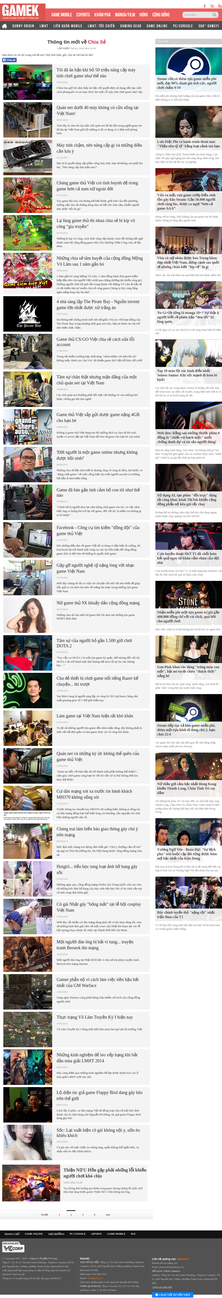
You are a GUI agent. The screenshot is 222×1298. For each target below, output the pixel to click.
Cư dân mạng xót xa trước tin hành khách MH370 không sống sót (94, 794)
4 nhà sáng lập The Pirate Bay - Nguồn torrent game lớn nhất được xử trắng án (98, 304)
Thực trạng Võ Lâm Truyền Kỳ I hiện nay (95, 1017)
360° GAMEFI (208, 25)
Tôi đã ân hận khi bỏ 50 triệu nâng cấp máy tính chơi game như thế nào (96, 72)
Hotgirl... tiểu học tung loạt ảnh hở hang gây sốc (97, 869)
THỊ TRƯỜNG (56, 1234)
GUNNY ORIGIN (23, 25)
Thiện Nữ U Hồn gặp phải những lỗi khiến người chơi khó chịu (104, 1173)
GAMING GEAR (130, 25)
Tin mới (162, 41)
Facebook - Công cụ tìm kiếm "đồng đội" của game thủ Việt (98, 530)
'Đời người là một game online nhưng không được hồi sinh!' (97, 455)
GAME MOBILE (62, 14)
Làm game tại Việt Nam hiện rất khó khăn (95, 715)
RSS (133, 1233)
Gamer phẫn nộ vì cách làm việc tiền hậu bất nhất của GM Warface (98, 982)
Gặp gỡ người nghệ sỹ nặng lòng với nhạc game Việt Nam (96, 568)
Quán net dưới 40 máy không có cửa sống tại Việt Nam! (98, 110)
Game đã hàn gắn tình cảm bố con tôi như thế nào (98, 492)
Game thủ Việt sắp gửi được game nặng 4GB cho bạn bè (98, 417)
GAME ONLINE (157, 25)
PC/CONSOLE (183, 25)
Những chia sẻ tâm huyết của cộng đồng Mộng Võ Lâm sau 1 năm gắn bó (100, 261)
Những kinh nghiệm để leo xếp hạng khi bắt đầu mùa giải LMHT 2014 (97, 1057)
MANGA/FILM (125, 14)
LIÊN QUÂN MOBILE (68, 25)
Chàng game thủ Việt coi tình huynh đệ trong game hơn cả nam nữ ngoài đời (97, 185)
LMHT (44, 25)
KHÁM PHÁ (102, 14)
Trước (40, 1214)
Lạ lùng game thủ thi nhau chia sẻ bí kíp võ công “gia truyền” (96, 223)
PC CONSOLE (78, 1233)
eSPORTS (83, 14)
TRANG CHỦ (11, 1234)
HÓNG (143, 14)
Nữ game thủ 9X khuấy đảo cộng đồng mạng (98, 602)
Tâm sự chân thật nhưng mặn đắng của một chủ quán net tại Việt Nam (97, 379)
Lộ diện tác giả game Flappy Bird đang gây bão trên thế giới (100, 1095)
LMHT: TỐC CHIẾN (101, 25)
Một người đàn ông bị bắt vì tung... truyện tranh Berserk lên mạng (95, 944)
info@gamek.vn (95, 1278)
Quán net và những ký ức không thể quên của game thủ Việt (98, 756)
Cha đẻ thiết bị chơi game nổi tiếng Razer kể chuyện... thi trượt (97, 681)
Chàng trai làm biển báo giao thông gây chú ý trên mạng (97, 831)
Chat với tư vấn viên (172, 1295)
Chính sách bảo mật (162, 1287)
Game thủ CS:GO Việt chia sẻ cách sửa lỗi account (96, 342)
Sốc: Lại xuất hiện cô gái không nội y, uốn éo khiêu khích (98, 1133)
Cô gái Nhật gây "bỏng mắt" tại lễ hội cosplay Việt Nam (99, 907)
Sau (111, 1214)
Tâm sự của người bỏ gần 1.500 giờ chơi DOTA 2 (94, 643)
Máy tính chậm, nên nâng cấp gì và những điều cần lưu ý (99, 148)
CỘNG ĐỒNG (161, 14)
